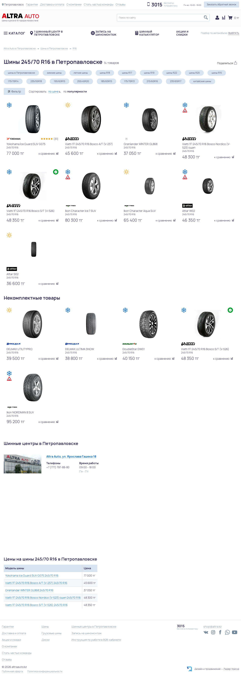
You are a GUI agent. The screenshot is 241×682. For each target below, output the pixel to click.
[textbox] (163, 17)
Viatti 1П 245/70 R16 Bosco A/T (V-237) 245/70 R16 (36, 583)
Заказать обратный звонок (221, 4)
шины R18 (105, 72)
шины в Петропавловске (21, 72)
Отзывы (121, 4)
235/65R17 (175, 81)
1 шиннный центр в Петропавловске (48, 35)
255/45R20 (83, 81)
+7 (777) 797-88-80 (57, 467)
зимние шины (54, 72)
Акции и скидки (182, 35)
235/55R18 (36, 81)
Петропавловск (14, 4)
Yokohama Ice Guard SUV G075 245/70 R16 (31, 575)
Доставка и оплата (53, 4)
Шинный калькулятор (149, 35)
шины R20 (194, 72)
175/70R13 (129, 81)
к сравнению (48, 153)
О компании (74, 4)
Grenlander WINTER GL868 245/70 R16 (29, 590)
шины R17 (127, 72)
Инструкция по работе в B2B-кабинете (96, 640)
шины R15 (217, 72)
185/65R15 (106, 81)
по (75, 91)
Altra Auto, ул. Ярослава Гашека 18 (71, 456)
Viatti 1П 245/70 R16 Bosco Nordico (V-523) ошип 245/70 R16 (43, 597)
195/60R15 (59, 81)
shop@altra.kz (212, 626)
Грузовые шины (51, 633)
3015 (156, 5)
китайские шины (202, 81)
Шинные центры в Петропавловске (94, 626)
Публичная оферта (12, 671)
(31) (56, 139)
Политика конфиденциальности (44, 671)
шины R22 (171, 72)
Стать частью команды (99, 4)
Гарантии (33, 4)
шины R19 (149, 72)
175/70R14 (13, 81)
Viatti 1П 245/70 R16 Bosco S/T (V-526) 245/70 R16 (36, 605)
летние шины (81, 72)
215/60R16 (152, 81)
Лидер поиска (231, 669)
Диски (46, 640)
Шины (45, 626)
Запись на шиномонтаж (106, 35)
